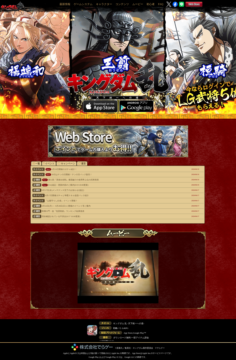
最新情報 (65, 4)
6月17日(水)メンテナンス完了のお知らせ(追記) (101, 190)
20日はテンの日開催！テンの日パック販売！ (101, 174)
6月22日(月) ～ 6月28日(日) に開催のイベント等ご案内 (101, 205)
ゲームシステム (83, 4)
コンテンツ (122, 4)
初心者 (150, 4)
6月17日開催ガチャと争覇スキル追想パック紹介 (101, 195)
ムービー (137, 4)
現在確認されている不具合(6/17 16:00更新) (101, 216)
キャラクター (104, 4)
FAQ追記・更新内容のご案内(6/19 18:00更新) (101, 185)
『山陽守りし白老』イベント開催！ (101, 200)
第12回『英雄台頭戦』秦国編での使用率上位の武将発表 (101, 179)
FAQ (160, 4)
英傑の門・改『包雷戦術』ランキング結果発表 (101, 211)
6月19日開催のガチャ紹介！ (101, 169)
